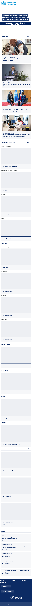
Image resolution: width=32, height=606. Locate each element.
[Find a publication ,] (6, 392)
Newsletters (6, 586)
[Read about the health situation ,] (9, 166)
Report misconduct (7, 591)
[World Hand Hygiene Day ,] (8, 522)
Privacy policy (8, 604)
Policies (13, 580)
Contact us (3, 582)
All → (28, 36)
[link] (17, 51)
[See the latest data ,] (7, 239)
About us (24, 580)
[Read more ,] (5, 191)
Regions (2, 580)
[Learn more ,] (5, 267)
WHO (26, 604)
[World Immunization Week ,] (8, 471)
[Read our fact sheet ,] (7, 215)
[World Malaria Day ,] (6, 496)
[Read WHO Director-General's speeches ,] (11, 444)
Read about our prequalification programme (15, 23)
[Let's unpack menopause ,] (8, 418)
